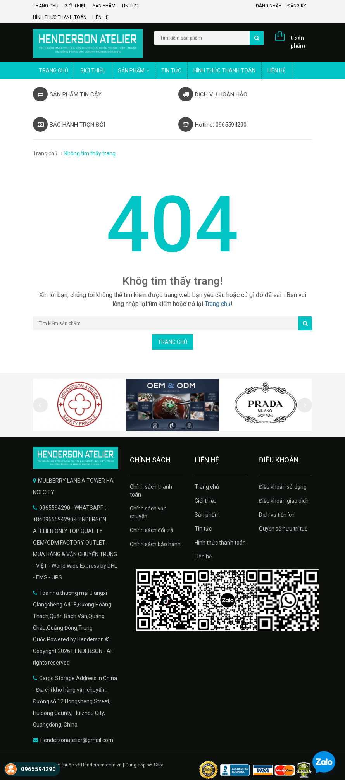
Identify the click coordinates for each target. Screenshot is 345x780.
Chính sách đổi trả (151, 530)
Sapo (159, 765)
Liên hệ (100, 17)
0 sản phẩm (298, 42)
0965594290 (38, 769)
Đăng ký (296, 6)
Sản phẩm (104, 6)
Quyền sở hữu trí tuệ (283, 529)
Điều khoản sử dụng (283, 487)
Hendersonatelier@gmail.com (76, 740)
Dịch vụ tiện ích (277, 515)
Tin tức (129, 6)
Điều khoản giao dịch (284, 501)
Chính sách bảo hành (155, 544)
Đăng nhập (268, 6)
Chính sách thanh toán (151, 491)
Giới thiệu (75, 6)
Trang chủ (46, 6)
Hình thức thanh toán (59, 17)
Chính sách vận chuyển (148, 512)
